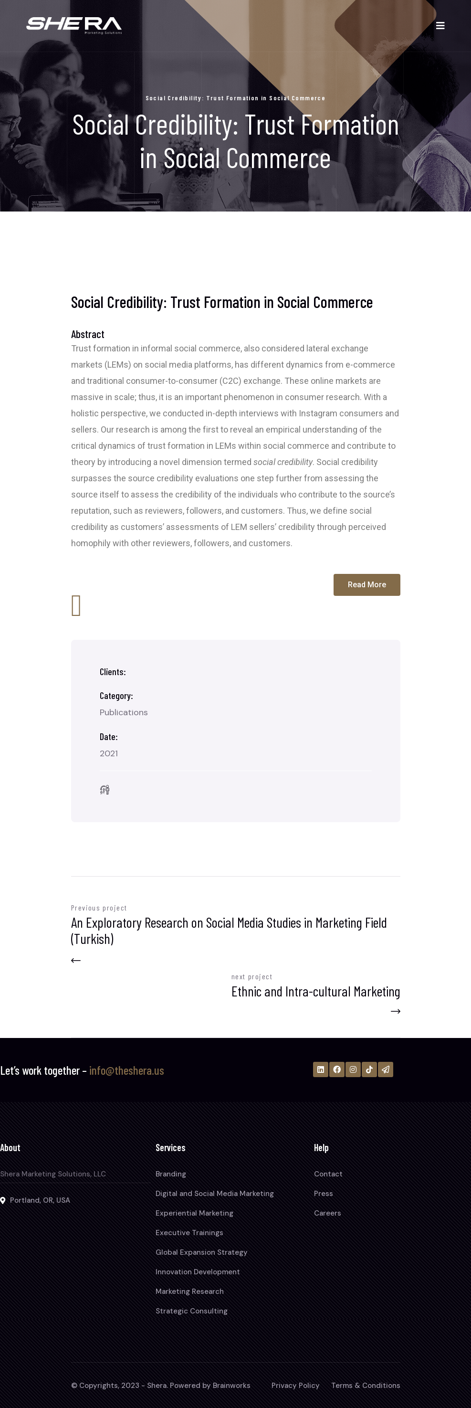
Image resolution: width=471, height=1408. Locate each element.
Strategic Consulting (192, 1311)
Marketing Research (190, 1291)
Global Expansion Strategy (202, 1252)
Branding (171, 1174)
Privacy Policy (296, 1385)
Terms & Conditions (365, 1385)
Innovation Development (198, 1272)
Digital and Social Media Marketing (215, 1193)
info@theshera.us (126, 1070)
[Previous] (235, 942)
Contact (328, 1174)
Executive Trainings (189, 1233)
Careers (327, 1213)
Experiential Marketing (194, 1213)
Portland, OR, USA (40, 1200)
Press (323, 1193)
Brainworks (232, 1385)
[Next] (315, 991)
